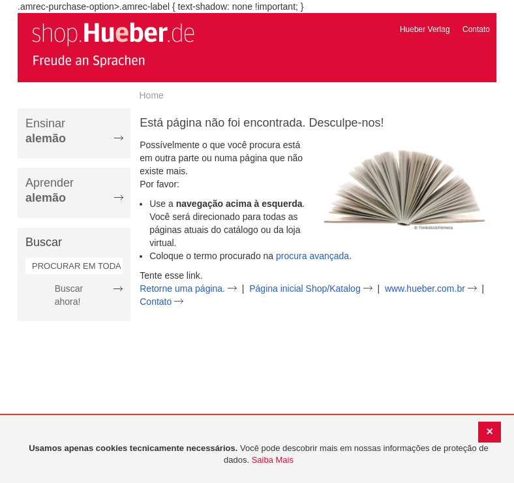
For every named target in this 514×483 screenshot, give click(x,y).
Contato (476, 29)
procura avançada (312, 256)
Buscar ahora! (69, 295)
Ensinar (45, 131)
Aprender (49, 190)
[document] (258, 455)
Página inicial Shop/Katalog (304, 288)
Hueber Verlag (425, 29)
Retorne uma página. (182, 288)
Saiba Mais (273, 460)
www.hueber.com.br (425, 288)
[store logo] (113, 44)
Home (152, 95)
